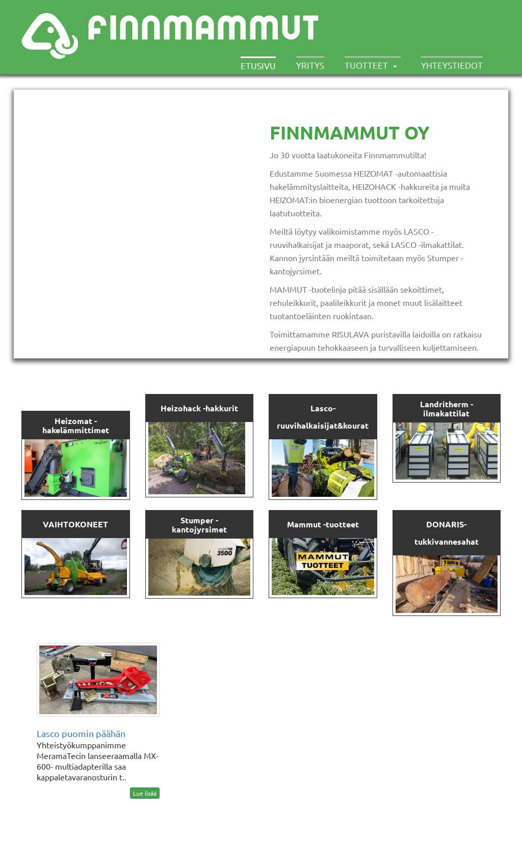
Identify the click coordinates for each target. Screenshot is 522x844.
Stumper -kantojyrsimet (199, 524)
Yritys (310, 65)
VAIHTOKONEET (75, 524)
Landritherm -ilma (446, 408)
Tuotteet (366, 65)
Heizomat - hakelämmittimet (75, 425)
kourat (356, 425)
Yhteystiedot (452, 65)
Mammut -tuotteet (323, 524)
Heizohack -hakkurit (199, 408)
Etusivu (258, 65)
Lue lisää (144, 793)
